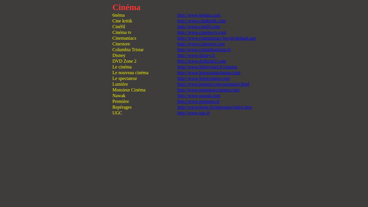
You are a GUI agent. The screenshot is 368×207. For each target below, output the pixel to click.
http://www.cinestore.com (201, 43)
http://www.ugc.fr (193, 112)
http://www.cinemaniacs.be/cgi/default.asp (216, 38)
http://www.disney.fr (196, 55)
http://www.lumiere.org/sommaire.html (213, 84)
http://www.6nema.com (199, 15)
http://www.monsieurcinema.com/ (208, 89)
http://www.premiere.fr (198, 101)
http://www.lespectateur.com (203, 78)
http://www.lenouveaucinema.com (208, 72)
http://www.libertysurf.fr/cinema (207, 66)
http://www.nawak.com (198, 95)
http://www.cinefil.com (198, 26)
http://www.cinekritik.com (201, 20)
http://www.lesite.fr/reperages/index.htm (214, 107)
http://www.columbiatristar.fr (204, 49)
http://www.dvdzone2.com (201, 61)
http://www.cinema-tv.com (201, 32)
